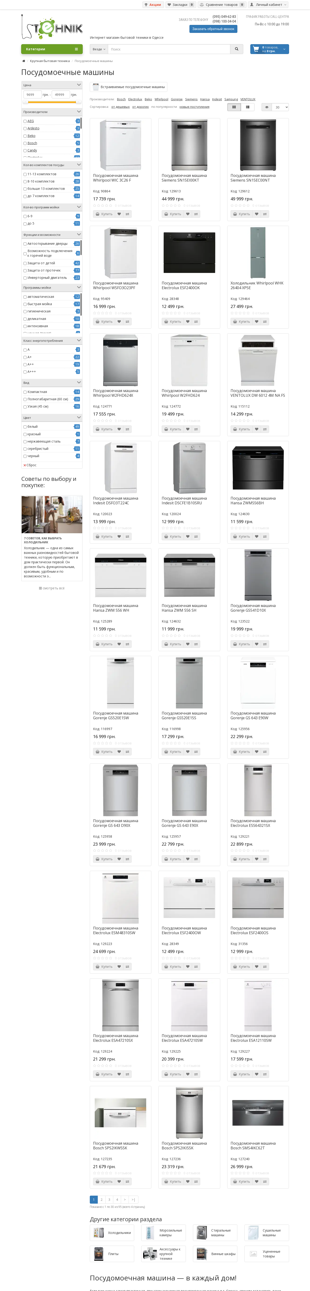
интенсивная (37, 326)
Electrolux (135, 99)
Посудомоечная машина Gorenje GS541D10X (253, 608)
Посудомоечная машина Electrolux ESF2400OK (184, 285)
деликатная (36, 318)
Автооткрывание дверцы (47, 243)
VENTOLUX (247, 99)
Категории (52, 49)
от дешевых (120, 107)
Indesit (217, 99)
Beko (31, 135)
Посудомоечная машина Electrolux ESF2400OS (253, 930)
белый (32, 426)
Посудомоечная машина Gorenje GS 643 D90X (115, 823)
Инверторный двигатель (47, 277)
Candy (32, 150)
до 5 (30, 223)
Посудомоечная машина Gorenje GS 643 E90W (253, 715)
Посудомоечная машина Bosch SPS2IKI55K (184, 1145)
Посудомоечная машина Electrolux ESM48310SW (115, 930)
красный (34, 434)
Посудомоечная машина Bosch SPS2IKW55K (115, 1145)
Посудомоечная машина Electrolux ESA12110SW (253, 1038)
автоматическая (40, 296)
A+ (29, 357)
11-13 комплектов (41, 174)
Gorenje (177, 99)
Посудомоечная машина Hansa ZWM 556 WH (115, 608)
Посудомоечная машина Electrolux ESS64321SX (253, 823)
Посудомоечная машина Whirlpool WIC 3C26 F (115, 178)
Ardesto (33, 128)
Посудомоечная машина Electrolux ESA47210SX (115, 1038)
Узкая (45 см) (37, 406)
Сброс (30, 465)
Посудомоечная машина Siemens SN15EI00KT (184, 178)
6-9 (29, 216)
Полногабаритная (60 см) (47, 399)
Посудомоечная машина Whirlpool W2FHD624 (184, 393)
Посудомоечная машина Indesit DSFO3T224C (115, 500)
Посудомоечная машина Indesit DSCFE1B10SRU (184, 500)
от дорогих (140, 107)
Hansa (205, 99)
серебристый (37, 448)
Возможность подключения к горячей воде (49, 253)
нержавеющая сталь (44, 441)
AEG (30, 121)
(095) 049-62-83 (224, 17)
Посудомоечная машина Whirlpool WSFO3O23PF (115, 285)
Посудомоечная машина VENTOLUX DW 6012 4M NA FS (258, 393)
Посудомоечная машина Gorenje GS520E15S (184, 715)
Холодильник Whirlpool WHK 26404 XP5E (257, 285)
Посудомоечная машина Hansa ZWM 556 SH (184, 608)
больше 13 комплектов (46, 188)
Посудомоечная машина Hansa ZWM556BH (253, 500)
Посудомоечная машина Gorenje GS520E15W (115, 715)
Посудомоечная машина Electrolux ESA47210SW (184, 1038)
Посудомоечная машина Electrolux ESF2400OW (184, 930)
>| (133, 1199)
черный (33, 456)
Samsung (231, 99)
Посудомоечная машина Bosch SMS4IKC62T (253, 1145)
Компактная (37, 391)
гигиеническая (39, 311)
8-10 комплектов (41, 181)
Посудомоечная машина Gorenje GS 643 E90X (184, 823)
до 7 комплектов (41, 196)
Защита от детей (41, 263)
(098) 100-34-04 (224, 21)
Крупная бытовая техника (50, 61)
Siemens (191, 99)
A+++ (31, 371)
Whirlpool (161, 99)
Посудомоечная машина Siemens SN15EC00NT (253, 178)
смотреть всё (52, 588)
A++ (30, 364)
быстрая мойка (39, 304)
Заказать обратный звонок (213, 29)
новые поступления (194, 107)
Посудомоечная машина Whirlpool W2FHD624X (115, 393)
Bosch (32, 143)
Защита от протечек (44, 270)
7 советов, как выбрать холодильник (43, 540)
